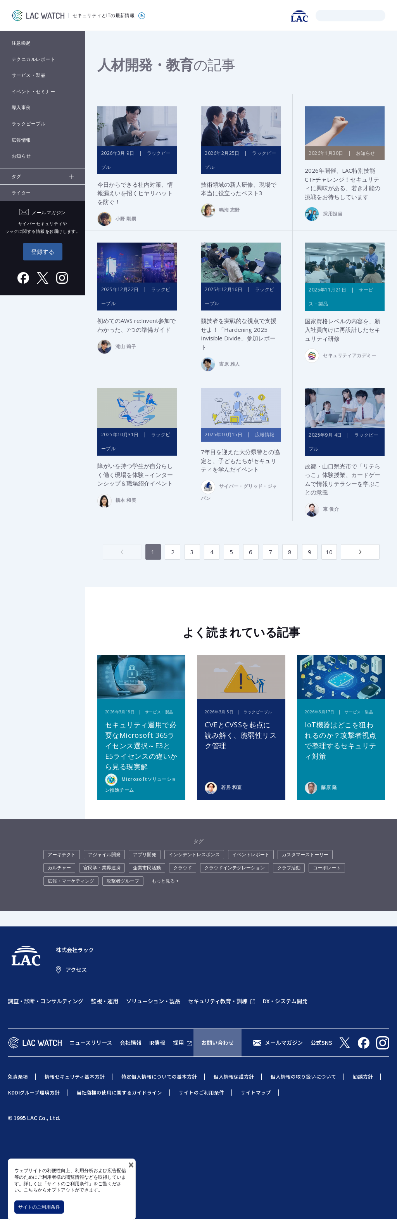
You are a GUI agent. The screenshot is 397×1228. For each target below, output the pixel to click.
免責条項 (18, 1085)
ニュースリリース (90, 1051)
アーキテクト (62, 863)
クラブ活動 (288, 876)
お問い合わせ (217, 1051)
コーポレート (327, 876)
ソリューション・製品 (153, 1010)
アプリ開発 (144, 863)
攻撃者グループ (123, 889)
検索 (323, 15)
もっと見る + (165, 889)
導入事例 (21, 107)
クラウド (182, 876)
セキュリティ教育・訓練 (217, 1010)
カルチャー (59, 876)
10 (329, 561)
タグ (16, 176)
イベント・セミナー (33, 91)
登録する (42, 251)
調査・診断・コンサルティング (45, 1010)
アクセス (76, 978)
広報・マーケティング (71, 889)
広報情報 (21, 140)
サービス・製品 (28, 75)
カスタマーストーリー (305, 863)
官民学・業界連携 (102, 876)
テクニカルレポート (33, 59)
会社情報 (131, 1051)
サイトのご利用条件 (39, 1207)
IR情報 (157, 1051)
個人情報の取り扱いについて (303, 1085)
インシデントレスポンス (194, 863)
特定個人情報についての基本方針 (159, 1085)
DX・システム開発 (285, 1010)
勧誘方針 (363, 1085)
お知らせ (21, 156)
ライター (21, 192)
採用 (178, 1051)
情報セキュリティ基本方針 (75, 1085)
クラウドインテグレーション (234, 876)
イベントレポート (250, 863)
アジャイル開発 (104, 863)
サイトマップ (256, 1101)
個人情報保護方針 (234, 1085)
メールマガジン (284, 1051)
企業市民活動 (147, 876)
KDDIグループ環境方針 (34, 1101)
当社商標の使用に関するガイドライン (119, 1101)
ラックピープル (28, 123)
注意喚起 (21, 43)
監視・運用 (104, 1010)
